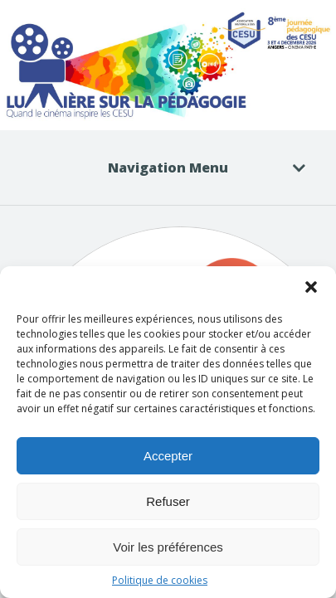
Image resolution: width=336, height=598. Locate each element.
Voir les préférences (168, 547)
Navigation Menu (196, 167)
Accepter (168, 456)
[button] (311, 287)
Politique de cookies (159, 580)
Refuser (168, 501)
